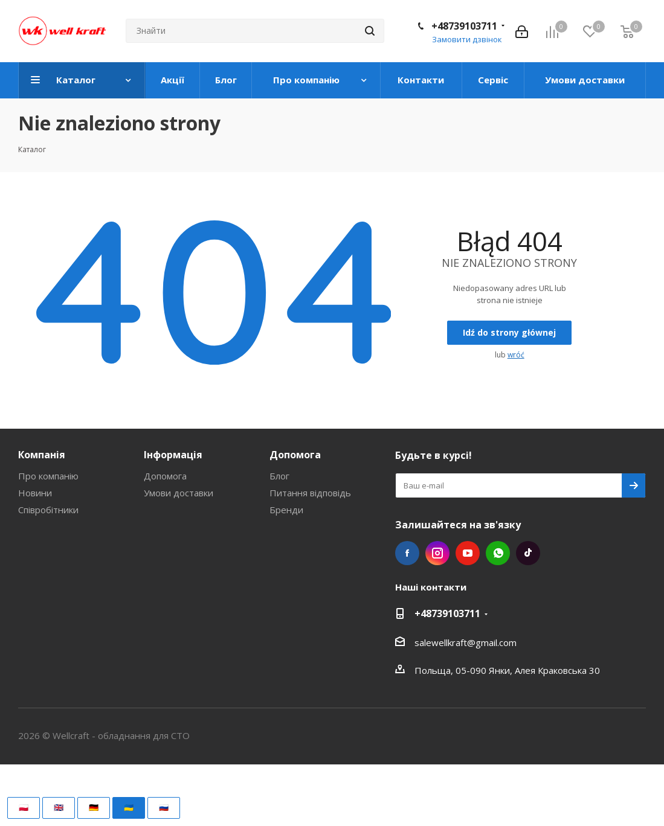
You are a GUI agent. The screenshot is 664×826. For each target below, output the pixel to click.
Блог (279, 476)
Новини (35, 493)
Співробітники (48, 510)
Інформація (173, 454)
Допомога (165, 476)
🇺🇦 (129, 807)
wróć (516, 355)
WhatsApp (498, 553)
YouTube (468, 553)
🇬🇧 (58, 807)
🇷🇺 (164, 807)
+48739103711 (464, 26)
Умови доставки (178, 493)
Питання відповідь (310, 493)
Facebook (407, 553)
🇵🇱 (23, 807)
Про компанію (48, 476)
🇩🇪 (93, 807)
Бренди (286, 510)
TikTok (528, 553)
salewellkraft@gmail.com (465, 642)
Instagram (437, 553)
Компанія (41, 454)
